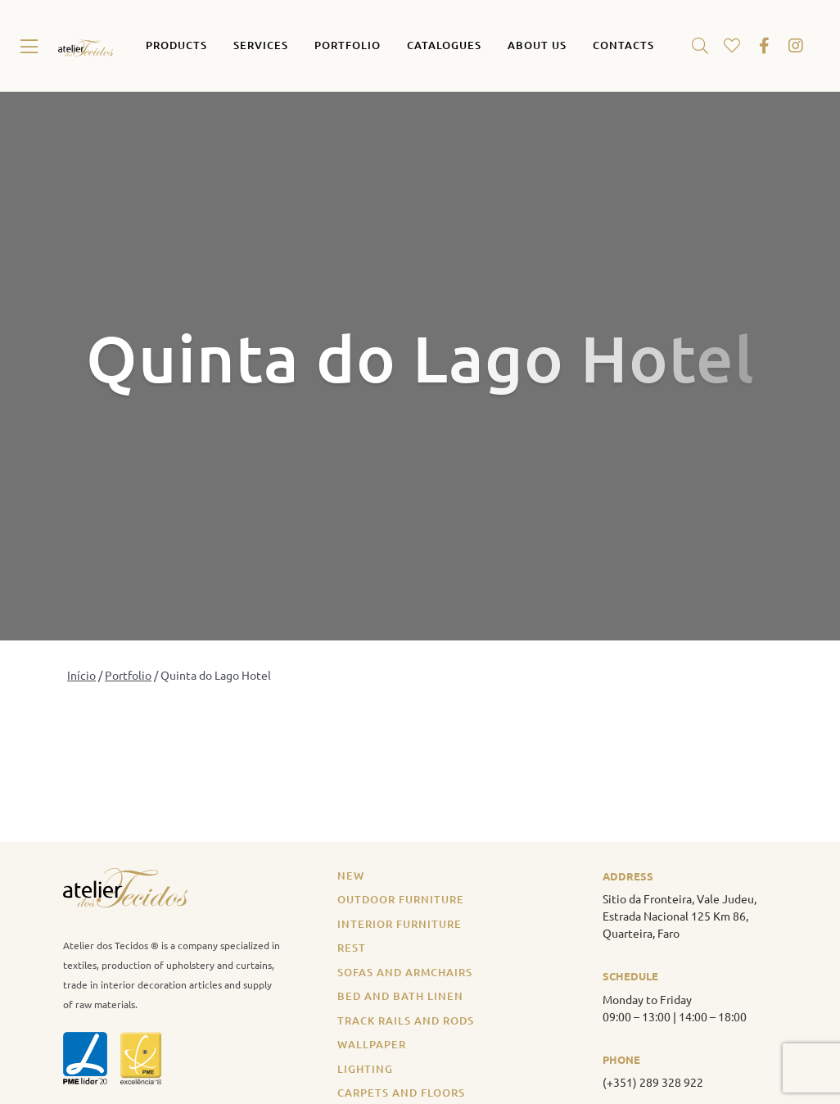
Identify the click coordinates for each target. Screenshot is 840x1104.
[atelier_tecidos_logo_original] (85, 46)
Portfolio (128, 674)
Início (81, 674)
